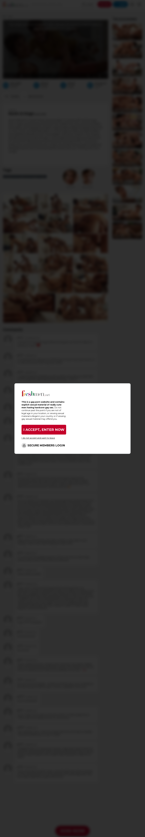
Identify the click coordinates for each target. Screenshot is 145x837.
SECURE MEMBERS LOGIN (46, 445)
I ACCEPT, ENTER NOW (43, 430)
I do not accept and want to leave (38, 438)
